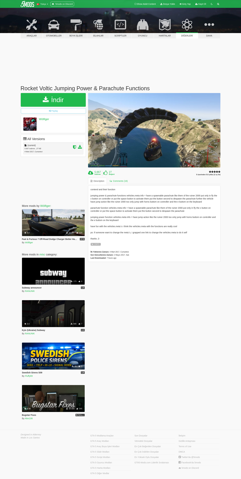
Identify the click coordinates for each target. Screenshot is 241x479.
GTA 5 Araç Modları (99, 441)
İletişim (182, 435)
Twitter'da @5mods (189, 457)
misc (42, 254)
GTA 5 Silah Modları (99, 452)
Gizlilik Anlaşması (187, 441)
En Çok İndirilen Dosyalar (146, 452)
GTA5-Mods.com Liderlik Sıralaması (151, 462)
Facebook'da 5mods (190, 462)
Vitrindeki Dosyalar (143, 441)
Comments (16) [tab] (119, 181)
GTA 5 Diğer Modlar (99, 473)
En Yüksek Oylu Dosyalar (146, 457)
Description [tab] (97, 181)
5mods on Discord (189, 468)
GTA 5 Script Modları (100, 457)
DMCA (182, 452)
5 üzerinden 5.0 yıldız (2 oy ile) (208, 174)
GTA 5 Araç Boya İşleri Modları (105, 446)
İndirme (98, 174)
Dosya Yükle (167, 4)
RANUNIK (30, 291)
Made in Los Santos (30, 437)
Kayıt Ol (200, 4)
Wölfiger (44, 119)
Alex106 (29, 418)
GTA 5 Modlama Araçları (102, 435)
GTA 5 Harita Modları (100, 468)
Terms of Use (185, 446)
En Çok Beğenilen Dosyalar (147, 446)
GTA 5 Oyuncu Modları (101, 462)
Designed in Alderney (31, 434)
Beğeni (112, 174)
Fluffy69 (29, 376)
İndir (53, 99)
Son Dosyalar (140, 435)
